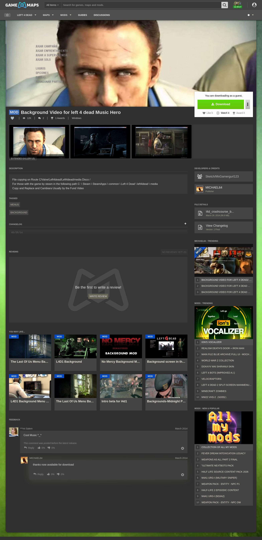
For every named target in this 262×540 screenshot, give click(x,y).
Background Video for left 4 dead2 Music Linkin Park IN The (227, 280)
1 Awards (58, 118)
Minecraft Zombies (214, 391)
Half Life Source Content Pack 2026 (225, 471)
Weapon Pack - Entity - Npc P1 (221, 484)
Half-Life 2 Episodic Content (220, 490)
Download (220, 104)
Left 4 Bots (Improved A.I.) (218, 372)
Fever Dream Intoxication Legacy (224, 453)
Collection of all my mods (219, 447)
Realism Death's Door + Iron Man (223, 348)
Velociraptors (211, 379)
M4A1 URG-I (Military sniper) (219, 477)
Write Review (98, 296)
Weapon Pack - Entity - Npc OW (221, 502)
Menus (14, 204)
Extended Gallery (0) (23, 158)
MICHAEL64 (214, 187)
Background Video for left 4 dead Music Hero (227, 286)
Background (18, 212)
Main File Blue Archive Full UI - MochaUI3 (227, 354)
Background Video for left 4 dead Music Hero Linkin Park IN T (227, 292)
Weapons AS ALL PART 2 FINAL (220, 459)
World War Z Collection (218, 360)
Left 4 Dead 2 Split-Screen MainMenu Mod (227, 385)
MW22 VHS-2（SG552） (215, 397)
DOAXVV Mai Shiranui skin (218, 366)
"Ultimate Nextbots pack (218, 465)
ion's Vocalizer (212, 342)
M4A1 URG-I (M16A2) (213, 496)
